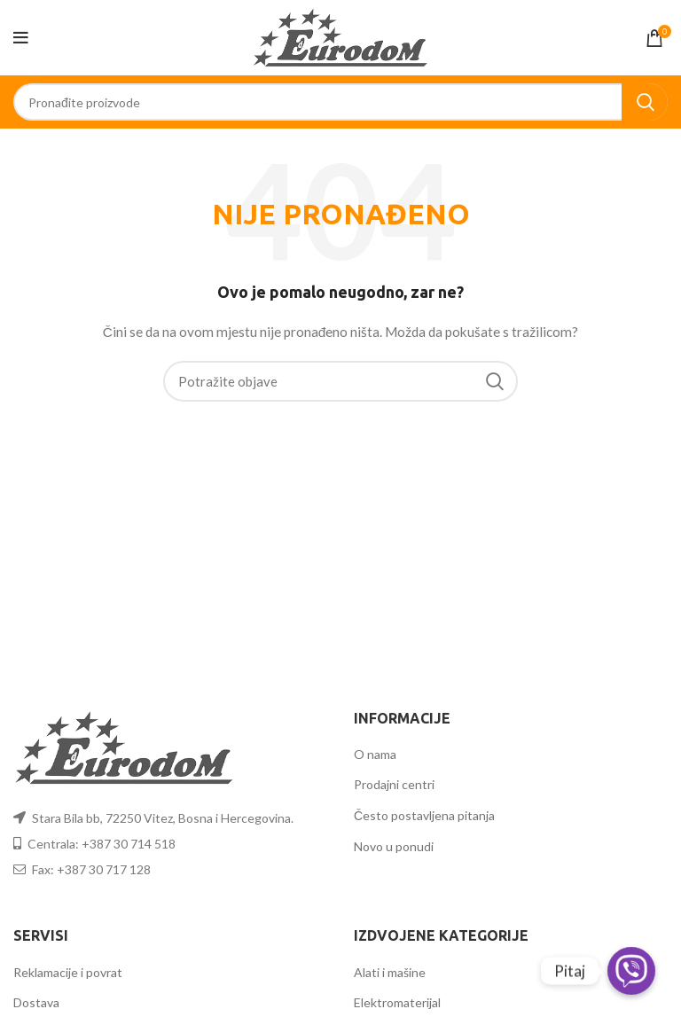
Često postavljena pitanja (424, 815)
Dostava (36, 1002)
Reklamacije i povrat (67, 972)
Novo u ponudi (394, 846)
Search (645, 102)
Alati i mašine (390, 972)
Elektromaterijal (397, 1002)
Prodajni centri (394, 784)
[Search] (340, 102)
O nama (375, 754)
